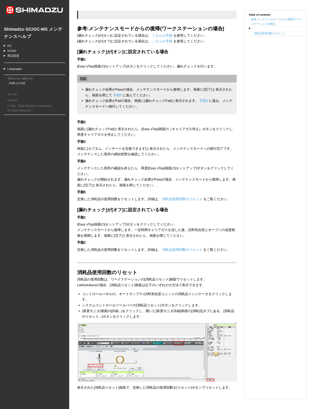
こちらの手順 (162, 35)
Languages (14, 68)
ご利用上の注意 (16, 83)
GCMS (11, 50)
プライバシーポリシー (20, 78)
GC (9, 45)
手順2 (203, 101)
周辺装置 (13, 55)
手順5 (117, 95)
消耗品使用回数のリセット (269, 33)
